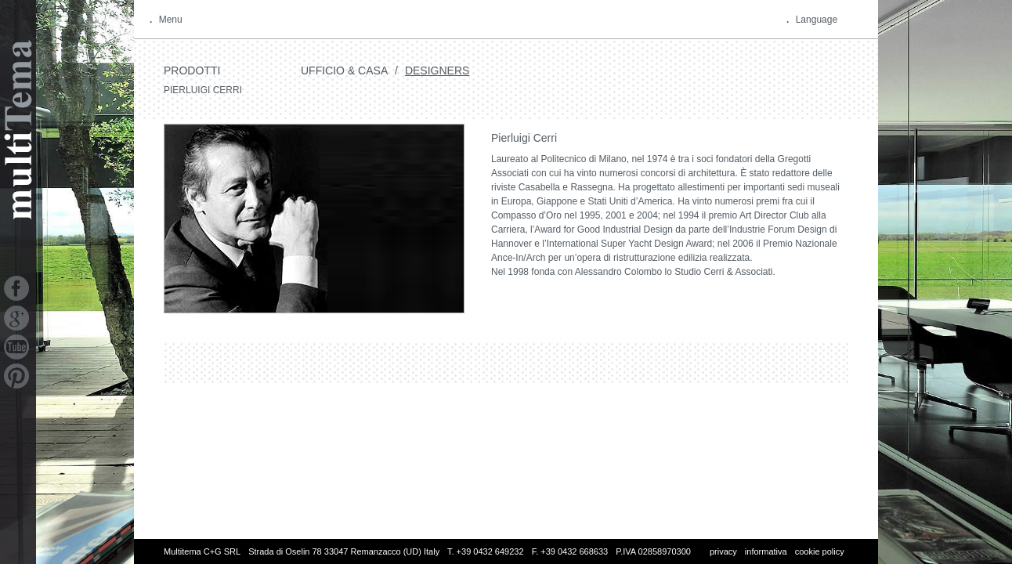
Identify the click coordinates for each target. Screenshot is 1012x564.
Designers (437, 70)
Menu (171, 19)
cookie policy (819, 551)
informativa (766, 551)
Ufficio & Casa (344, 70)
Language (816, 19)
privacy (723, 551)
